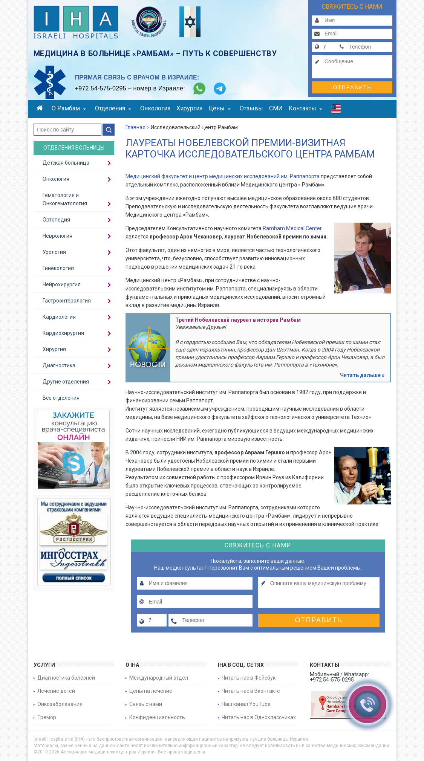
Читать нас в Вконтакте (251, 691)
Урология (54, 252)
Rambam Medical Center (292, 228)
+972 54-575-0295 (100, 88)
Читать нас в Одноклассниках (259, 717)
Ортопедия (56, 220)
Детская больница (66, 163)
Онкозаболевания (60, 704)
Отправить (352, 87)
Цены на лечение (150, 691)
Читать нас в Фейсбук (249, 678)
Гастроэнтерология (67, 301)
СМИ (276, 108)
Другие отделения (66, 382)
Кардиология (59, 317)
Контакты (305, 108)
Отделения (113, 108)
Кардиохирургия (63, 333)
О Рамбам (69, 108)
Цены (219, 108)
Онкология (155, 108)
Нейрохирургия (62, 284)
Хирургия (189, 108)
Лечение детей (56, 691)
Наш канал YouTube (246, 704)
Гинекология (58, 268)
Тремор (46, 717)
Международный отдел (158, 678)
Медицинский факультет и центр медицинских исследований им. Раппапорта (223, 176)
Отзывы (251, 108)
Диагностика (59, 365)
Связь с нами (145, 704)
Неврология (57, 236)
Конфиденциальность (157, 717)
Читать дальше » (362, 375)
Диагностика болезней (66, 678)
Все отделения (61, 398)
